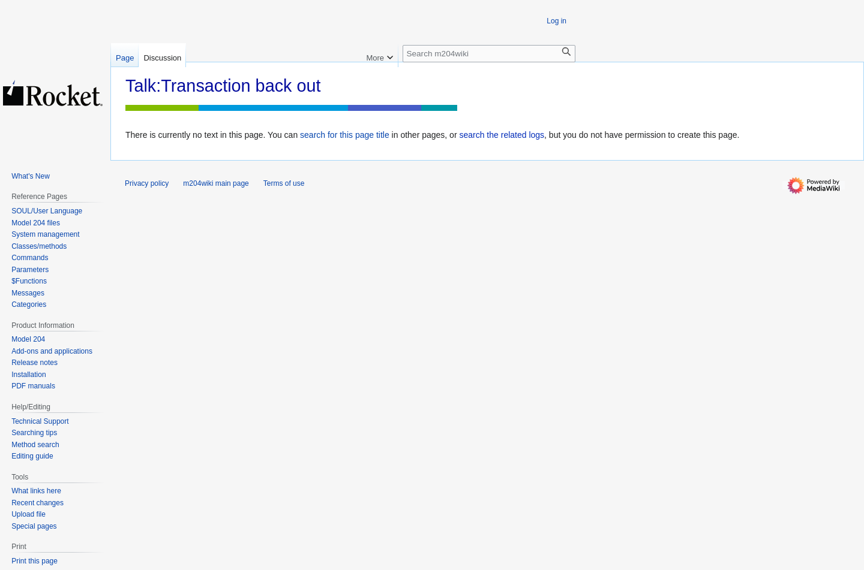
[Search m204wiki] (489, 53)
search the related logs (501, 135)
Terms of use (284, 183)
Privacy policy (147, 183)
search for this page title (344, 135)
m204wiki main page (215, 183)
